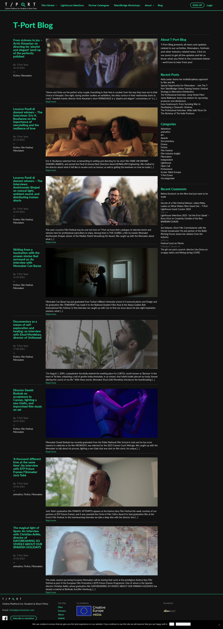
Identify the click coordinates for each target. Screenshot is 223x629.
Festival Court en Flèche (172, 243)
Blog (160, 5)
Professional (166, 169)
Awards (164, 138)
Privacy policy (183, 624)
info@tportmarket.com (21, 609)
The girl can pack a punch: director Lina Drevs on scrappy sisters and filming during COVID (184, 251)
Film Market (48, 5)
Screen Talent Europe (171, 172)
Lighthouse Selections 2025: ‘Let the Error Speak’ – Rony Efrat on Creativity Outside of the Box (185, 217)
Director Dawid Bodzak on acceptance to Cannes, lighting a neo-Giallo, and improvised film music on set (27, 399)
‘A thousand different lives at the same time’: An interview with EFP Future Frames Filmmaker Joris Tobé (27, 467)
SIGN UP (197, 5)
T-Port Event (167, 175)
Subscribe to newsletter (23, 618)
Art (162, 135)
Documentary (167, 141)
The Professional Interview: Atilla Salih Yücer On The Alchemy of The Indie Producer (183, 112)
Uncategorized (167, 178)
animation (18, 494)
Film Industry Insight (170, 153)
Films (60, 607)
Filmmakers (26, 75)
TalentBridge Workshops (127, 5)
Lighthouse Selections (72, 5)
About (148, 5)
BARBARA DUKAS (169, 221)
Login (210, 5)
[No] (219, 624)
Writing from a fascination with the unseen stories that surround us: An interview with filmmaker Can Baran (27, 258)
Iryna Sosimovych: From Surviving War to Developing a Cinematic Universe (180, 106)
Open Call (165, 166)
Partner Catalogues (99, 5)
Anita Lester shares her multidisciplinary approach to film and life (184, 81)
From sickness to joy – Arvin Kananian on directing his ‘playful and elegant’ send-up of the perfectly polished (27, 48)
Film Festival (27, 147)
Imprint (61, 618)
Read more (51, 101)
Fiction (16, 75)
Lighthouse (166, 163)
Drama (164, 144)
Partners (62, 611)
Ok (172, 624)
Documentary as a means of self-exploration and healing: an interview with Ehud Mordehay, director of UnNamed (27, 329)
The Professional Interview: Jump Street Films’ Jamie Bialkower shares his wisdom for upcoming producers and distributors (184, 97)
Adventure (166, 128)
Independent (167, 159)
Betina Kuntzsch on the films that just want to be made (184, 195)
